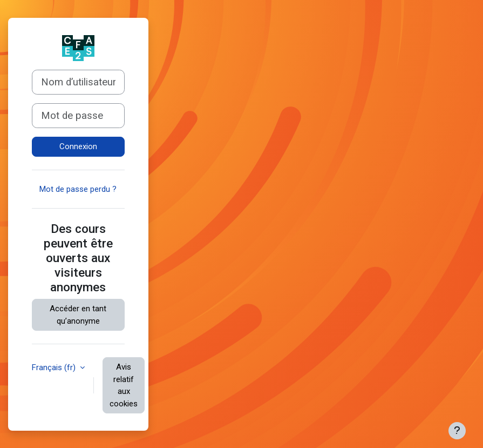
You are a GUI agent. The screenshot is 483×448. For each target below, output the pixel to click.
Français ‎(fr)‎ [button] (55, 367)
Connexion (78, 146)
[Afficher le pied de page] (457, 430)
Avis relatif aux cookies (124, 385)
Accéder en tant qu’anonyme (78, 315)
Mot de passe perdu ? (78, 189)
